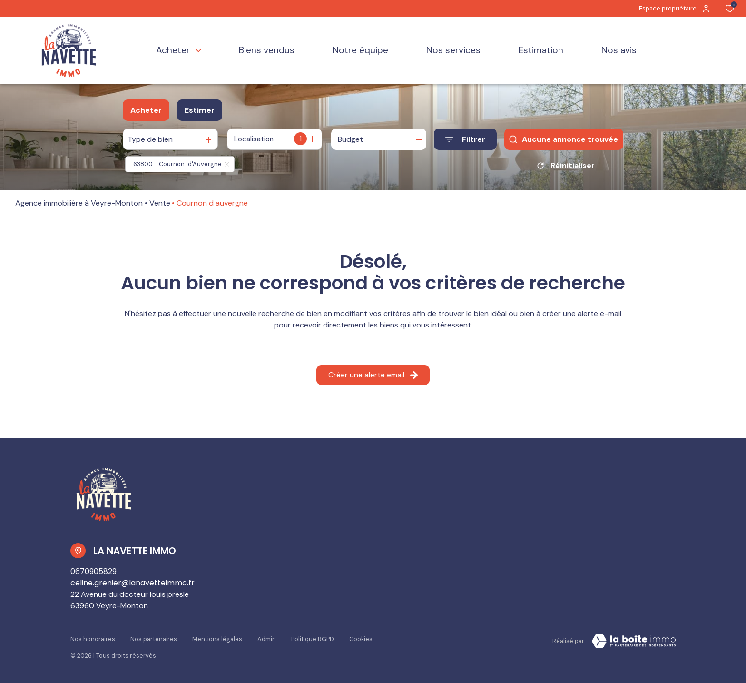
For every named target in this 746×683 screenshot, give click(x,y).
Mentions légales (217, 639)
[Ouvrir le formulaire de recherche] (465, 139)
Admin (266, 639)
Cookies (361, 639)
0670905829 (93, 571)
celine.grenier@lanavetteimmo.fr (132, 582)
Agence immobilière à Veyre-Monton (79, 203)
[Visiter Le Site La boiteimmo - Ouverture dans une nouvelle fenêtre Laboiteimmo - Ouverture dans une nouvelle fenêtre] (634, 641)
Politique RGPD (312, 639)
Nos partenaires (153, 639)
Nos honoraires (92, 639)
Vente (159, 203)
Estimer (200, 110)
